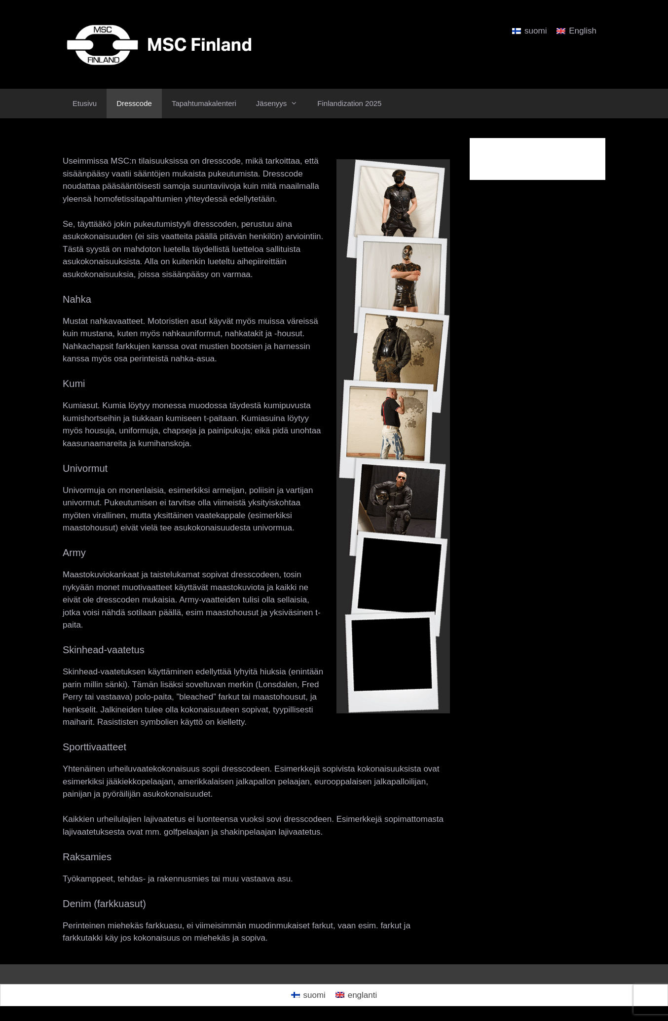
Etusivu (85, 103)
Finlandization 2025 (349, 103)
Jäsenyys (282, 103)
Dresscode (134, 103)
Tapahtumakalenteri (204, 103)
